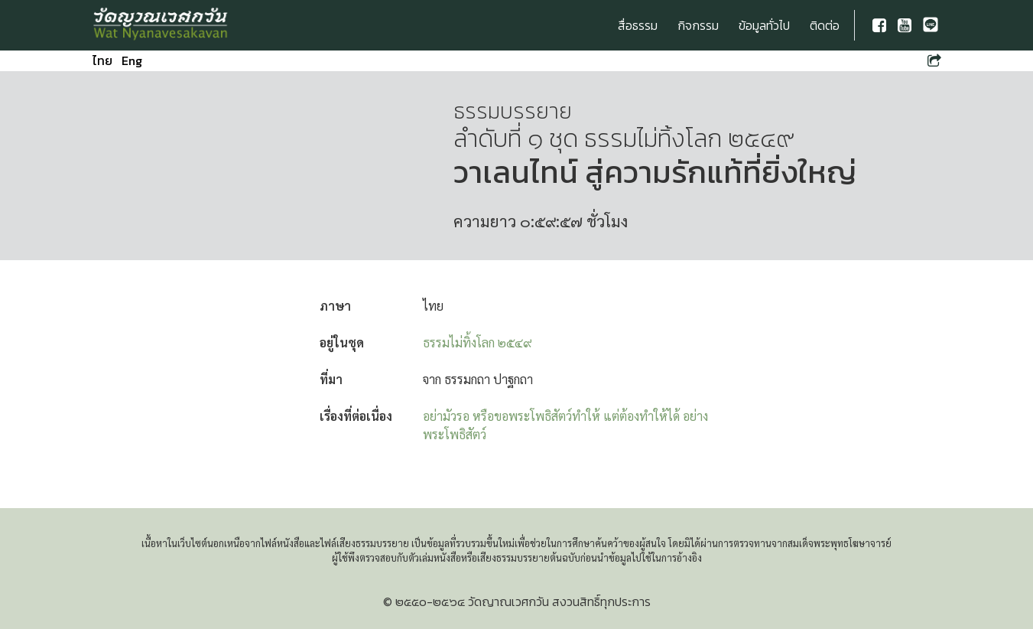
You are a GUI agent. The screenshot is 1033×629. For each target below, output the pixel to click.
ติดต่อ (825, 25)
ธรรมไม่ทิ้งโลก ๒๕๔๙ (477, 342)
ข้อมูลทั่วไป (764, 25)
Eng (132, 60)
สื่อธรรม (638, 25)
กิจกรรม (698, 25)
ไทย (102, 60)
